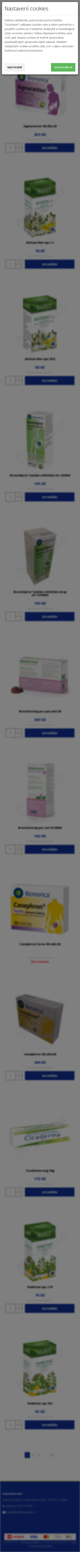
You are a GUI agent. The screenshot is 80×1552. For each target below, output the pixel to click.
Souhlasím (63, 67)
